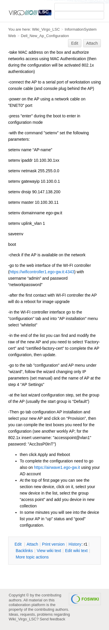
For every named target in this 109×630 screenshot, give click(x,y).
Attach (92, 43)
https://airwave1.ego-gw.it (57, 467)
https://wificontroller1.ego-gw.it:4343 (42, 271)
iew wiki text (49, 550)
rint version (53, 544)
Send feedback (52, 619)
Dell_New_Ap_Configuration (45, 36)
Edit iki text (76, 550)
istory (75, 544)
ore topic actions (32, 557)
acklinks (24, 550)
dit (19, 544)
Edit (74, 43)
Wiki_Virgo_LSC (46, 29)
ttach (32, 544)
